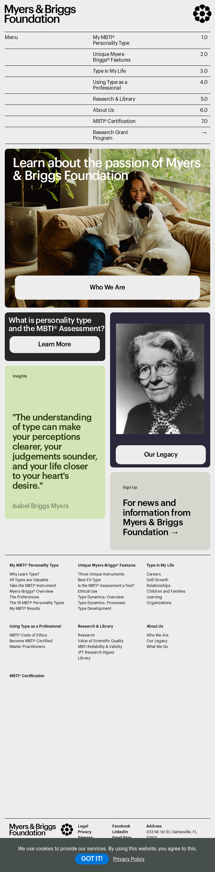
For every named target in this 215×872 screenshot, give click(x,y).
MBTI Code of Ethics (28, 635)
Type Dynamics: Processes (101, 603)
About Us (103, 110)
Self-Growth (157, 580)
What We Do (157, 647)
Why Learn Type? (24, 574)
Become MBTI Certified (31, 641)
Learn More (54, 344)
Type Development (94, 608)
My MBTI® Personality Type (111, 40)
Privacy (85, 832)
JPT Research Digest (96, 652)
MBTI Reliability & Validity (100, 647)
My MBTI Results (25, 608)
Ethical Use (87, 591)
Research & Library (114, 99)
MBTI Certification (114, 121)
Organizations (159, 603)
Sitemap (85, 838)
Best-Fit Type (89, 580)
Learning (154, 597)
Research (86, 635)
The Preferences (24, 597)
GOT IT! (92, 859)
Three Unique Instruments (101, 574)
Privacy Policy (129, 859)
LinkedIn (120, 832)
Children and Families (166, 591)
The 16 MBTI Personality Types (37, 603)
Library (84, 658)
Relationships (158, 586)
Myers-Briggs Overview (31, 591)
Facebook (121, 826)
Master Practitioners (27, 647)
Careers (154, 574)
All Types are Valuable (29, 580)
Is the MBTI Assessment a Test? (106, 586)
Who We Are (107, 287)
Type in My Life (109, 71)
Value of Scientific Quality (100, 641)
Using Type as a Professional (110, 85)
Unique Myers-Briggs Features (111, 57)
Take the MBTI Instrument (33, 586)
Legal (83, 826)
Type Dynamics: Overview (101, 597)
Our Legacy (160, 455)
